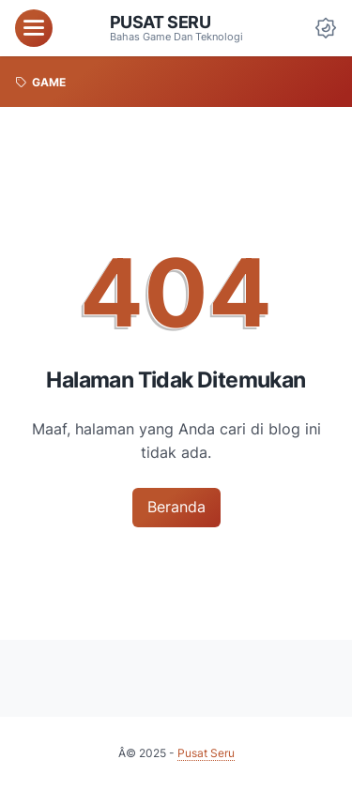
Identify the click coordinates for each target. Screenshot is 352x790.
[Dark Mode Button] (325, 28)
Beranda (176, 506)
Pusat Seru (160, 21)
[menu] (34, 28)
